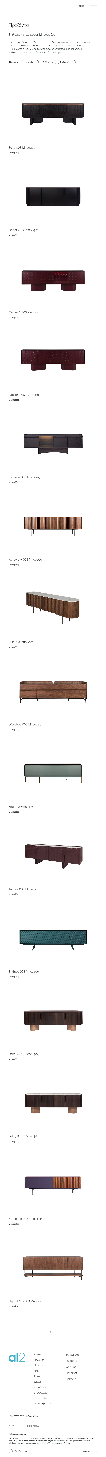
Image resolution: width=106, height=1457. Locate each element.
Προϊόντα (39, 1359)
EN (81, 6)
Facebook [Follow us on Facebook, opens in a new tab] (72, 1360)
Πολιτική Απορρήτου (51, 1438)
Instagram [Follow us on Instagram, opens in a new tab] (72, 1354)
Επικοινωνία (40, 1392)
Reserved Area (42, 1398)
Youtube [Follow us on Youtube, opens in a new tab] (71, 1367)
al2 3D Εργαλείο (43, 1403)
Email (11, 1425)
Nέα (36, 1370)
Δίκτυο (38, 1381)
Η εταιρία (39, 1365)
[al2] (15, 6)
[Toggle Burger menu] (93, 6)
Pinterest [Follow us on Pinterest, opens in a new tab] (71, 1373)
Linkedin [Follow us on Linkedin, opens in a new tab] (71, 1379)
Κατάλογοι (40, 1387)
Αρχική (38, 1354)
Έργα (37, 1376)
